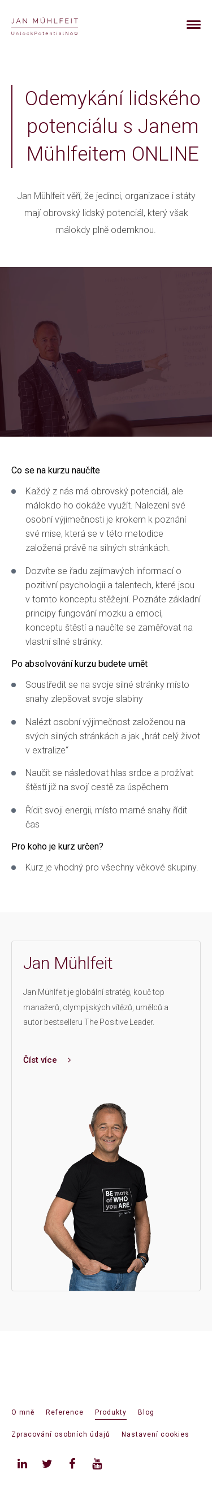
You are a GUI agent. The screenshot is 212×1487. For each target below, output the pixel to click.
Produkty (111, 1412)
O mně (22, 1412)
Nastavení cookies (155, 1434)
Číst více (47, 1060)
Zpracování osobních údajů (60, 1434)
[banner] (58, 24)
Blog (146, 1412)
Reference (65, 1412)
